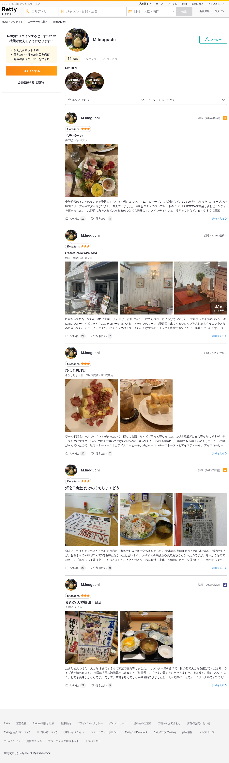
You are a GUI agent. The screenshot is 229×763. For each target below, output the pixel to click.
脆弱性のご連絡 (142, 723)
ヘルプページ (206, 732)
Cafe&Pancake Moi (81, 253)
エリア (159, 4)
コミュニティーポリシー (104, 732)
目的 (184, 4)
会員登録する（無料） (31, 82)
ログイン (219, 11)
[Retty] (9, 10)
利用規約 (66, 723)
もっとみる (218, 307)
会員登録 (204, 11)
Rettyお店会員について (17, 732)
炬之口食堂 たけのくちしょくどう (92, 488)
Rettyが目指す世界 (43, 723)
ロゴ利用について (47, 732)
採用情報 (187, 732)
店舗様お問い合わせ (198, 723)
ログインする (31, 71)
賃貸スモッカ (34, 741)
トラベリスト (93, 741)
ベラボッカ (74, 136)
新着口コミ (197, 4)
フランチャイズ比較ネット (63, 741)
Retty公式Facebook (136, 732)
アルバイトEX (12, 741)
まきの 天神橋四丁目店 (83, 602)
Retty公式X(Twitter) (165, 732)
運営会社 (21, 723)
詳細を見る (218, 218)
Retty (7, 723)
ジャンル (172, 4)
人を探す (144, 3)
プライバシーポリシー (90, 723)
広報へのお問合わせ (169, 723)
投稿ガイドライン (74, 732)
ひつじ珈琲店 (75, 371)
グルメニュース (216, 4)
